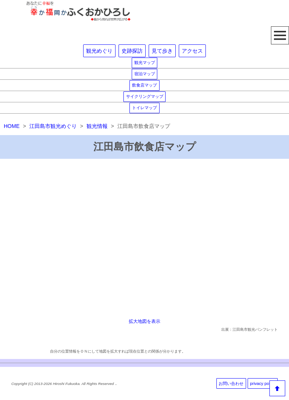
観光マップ (144, 62)
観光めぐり (99, 51)
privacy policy (262, 383)
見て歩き (162, 51)
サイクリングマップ (144, 96)
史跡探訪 (132, 51)
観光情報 (97, 126)
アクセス (192, 51)
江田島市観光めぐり (53, 126)
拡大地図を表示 (144, 321)
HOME (12, 126)
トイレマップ (144, 107)
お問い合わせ (231, 383)
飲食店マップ (144, 85)
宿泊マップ (144, 73)
